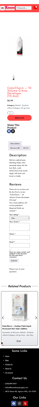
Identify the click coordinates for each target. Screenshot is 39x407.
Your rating (14, 214)
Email (12, 242)
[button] (2, 8)
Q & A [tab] (26, 148)
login (17, 269)
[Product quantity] (10, 112)
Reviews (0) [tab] (15, 148)
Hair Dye (30, 335)
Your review (14, 222)
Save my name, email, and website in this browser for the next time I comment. (19, 254)
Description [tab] (15, 143)
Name (12, 234)
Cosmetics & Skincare (10, 332)
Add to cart (19, 118)
